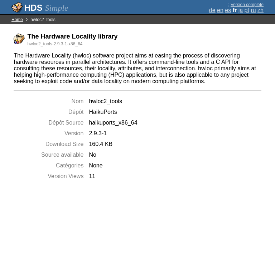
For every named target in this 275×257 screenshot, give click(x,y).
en (220, 10)
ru (253, 10)
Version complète (247, 4)
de (212, 10)
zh (260, 10)
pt (247, 10)
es (228, 10)
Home (17, 19)
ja (240, 10)
